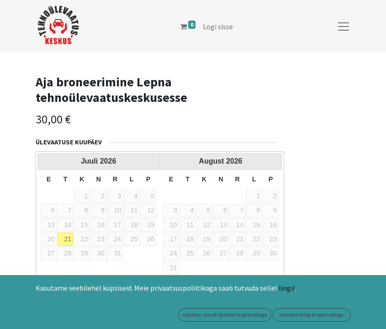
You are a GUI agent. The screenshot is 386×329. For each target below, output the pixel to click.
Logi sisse (218, 26)
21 (67, 239)
